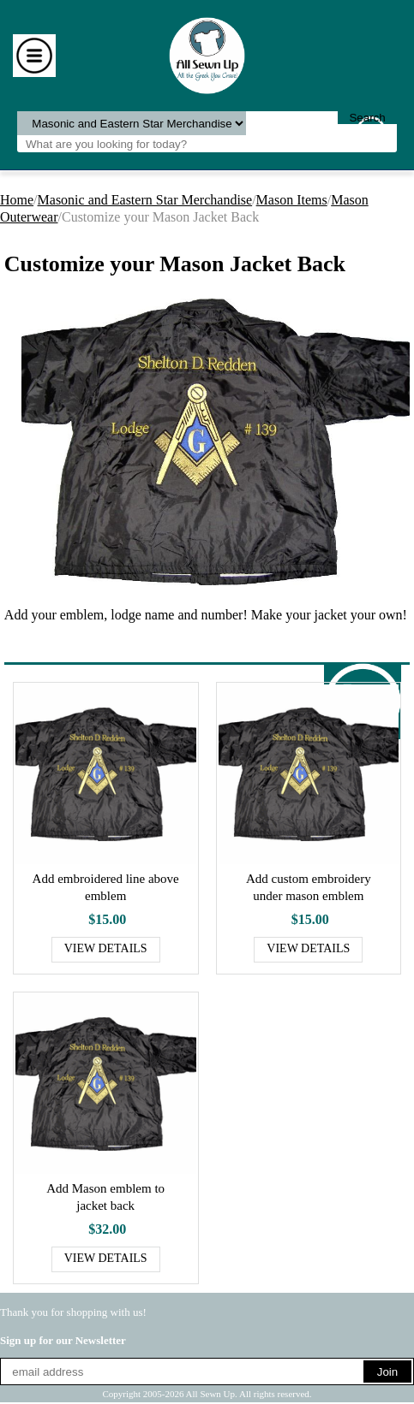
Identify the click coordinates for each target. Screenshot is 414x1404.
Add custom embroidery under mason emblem (308, 887)
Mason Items (291, 200)
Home (16, 200)
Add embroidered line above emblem (106, 887)
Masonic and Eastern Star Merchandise (145, 200)
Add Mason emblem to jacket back (105, 1197)
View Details (105, 948)
